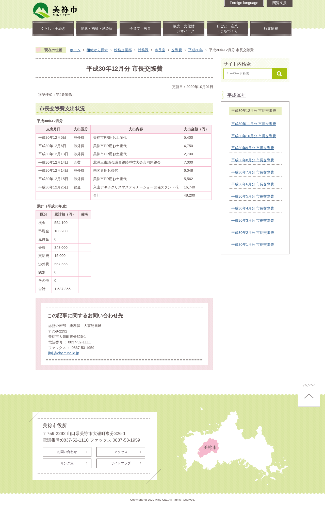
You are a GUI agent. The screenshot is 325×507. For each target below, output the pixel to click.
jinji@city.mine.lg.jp (63, 353)
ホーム (75, 50)
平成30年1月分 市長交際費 (252, 244)
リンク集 (67, 463)
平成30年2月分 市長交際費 (252, 233)
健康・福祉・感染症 (97, 28)
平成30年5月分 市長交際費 (252, 196)
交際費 (176, 50)
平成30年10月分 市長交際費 (253, 136)
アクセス (120, 452)
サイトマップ (121, 463)
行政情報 (271, 28)
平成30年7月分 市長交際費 (252, 172)
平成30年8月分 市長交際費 (252, 160)
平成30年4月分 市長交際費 (252, 208)
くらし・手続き (53, 28)
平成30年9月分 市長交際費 (252, 148)
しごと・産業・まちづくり (227, 28)
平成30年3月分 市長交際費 (252, 220)
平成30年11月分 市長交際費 (253, 124)
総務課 (143, 50)
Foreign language (244, 3)
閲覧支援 (279, 3)
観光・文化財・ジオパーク (183, 28)
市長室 (160, 50)
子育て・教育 (140, 28)
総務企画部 (123, 50)
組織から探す (97, 50)
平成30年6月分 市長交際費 (252, 184)
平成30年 (195, 50)
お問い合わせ (67, 452)
